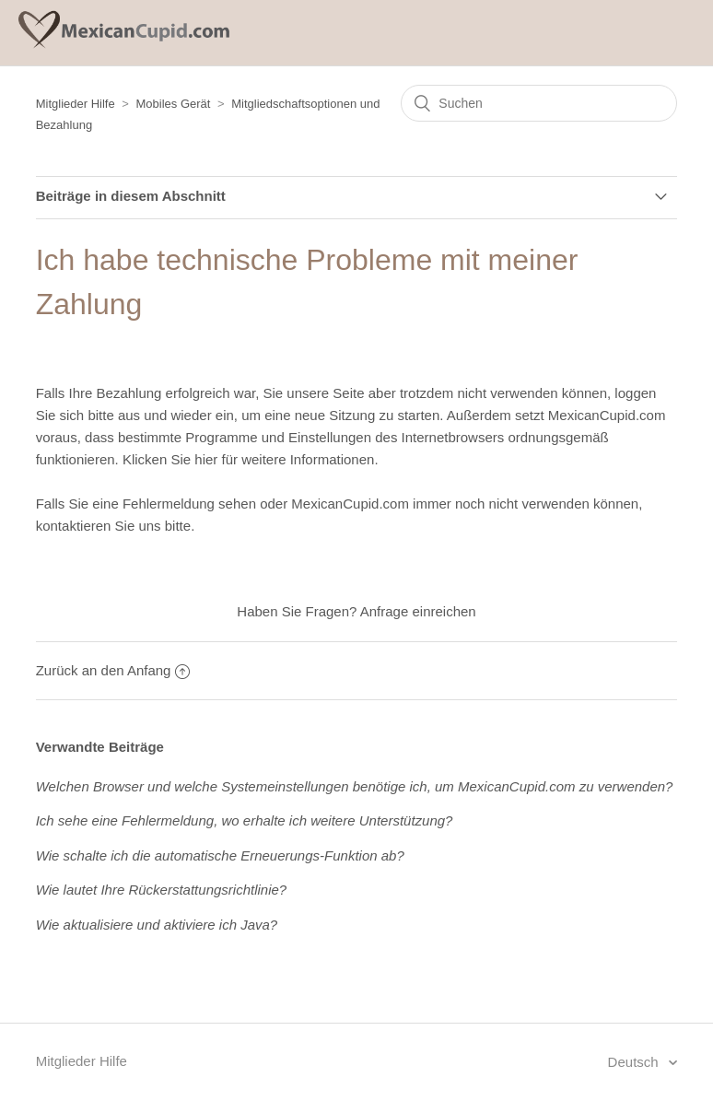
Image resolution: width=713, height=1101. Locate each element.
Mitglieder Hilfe (75, 104)
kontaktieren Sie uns (98, 525)
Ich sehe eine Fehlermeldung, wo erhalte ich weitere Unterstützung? (244, 820)
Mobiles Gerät (173, 104)
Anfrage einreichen (418, 611)
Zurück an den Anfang (113, 670)
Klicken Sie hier (170, 459)
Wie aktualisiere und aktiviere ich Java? (157, 924)
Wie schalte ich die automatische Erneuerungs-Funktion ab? (220, 855)
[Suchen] (539, 103)
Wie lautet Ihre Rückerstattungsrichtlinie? (161, 889)
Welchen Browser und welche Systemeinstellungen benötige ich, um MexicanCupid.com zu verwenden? (354, 786)
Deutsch (635, 1062)
